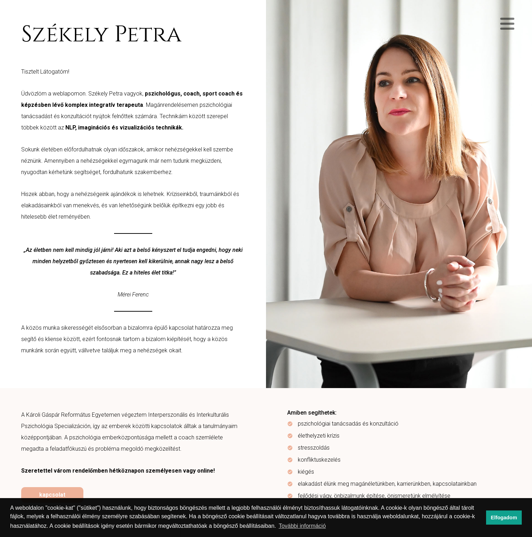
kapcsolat (52, 494)
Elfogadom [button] (504, 517)
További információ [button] (302, 526)
